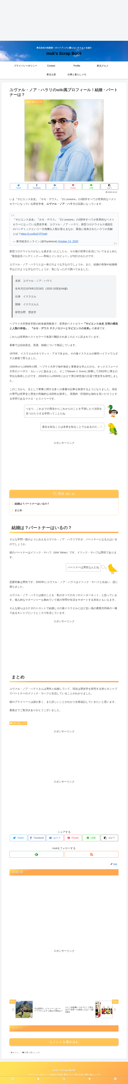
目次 (61, 493)
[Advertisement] (64, 20)
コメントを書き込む (64, 1043)
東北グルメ (70, 1076)
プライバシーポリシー (32, 1076)
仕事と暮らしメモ (18, 724)
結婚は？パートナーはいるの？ (33, 504)
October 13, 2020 (68, 241)
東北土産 (82, 1076)
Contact (49, 1076)
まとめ (19, 510)
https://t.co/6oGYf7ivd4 (34, 233)
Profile (59, 1076)
